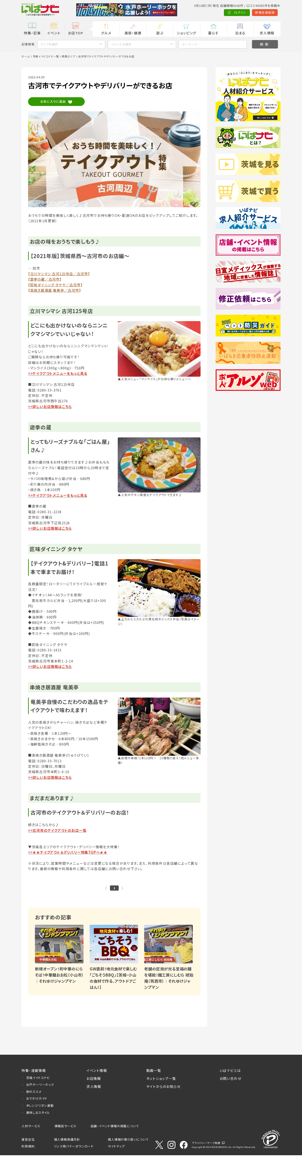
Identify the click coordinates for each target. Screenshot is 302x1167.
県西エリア (68, 56)
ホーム (25, 56)
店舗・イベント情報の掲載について (115, 1137)
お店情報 (93, 1090)
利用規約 (27, 1158)
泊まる (240, 32)
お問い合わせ (230, 1090)
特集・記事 (32, 32)
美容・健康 (133, 32)
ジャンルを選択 (121, 44)
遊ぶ (160, 32)
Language (269, 12)
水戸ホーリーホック (40, 1096)
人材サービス (30, 1137)
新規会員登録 (244, 12)
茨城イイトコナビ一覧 (46, 56)
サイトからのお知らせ (163, 1098)
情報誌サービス (66, 1137)
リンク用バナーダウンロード (73, 1158)
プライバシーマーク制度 (206, 1154)
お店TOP (75, 32)
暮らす (213, 32)
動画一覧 (153, 1082)
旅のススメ (34, 1103)
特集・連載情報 (33, 1082)
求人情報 (267, 32)
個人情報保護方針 (67, 1151)
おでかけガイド (36, 1110)
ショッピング (186, 32)
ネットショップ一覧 (161, 1090)
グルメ (106, 32)
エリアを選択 (49, 44)
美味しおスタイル (38, 1124)
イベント (53, 32)
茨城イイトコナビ (38, 1089)
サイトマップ (116, 1158)
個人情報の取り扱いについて (128, 1151)
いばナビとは (230, 1082)
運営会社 (27, 1151)
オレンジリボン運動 (40, 1117)
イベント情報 (96, 1082)
